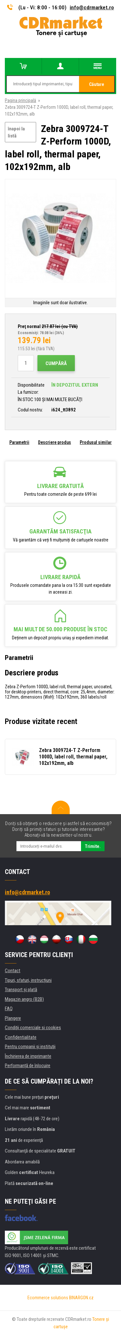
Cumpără (56, 363)
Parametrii (19, 442)
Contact (12, 970)
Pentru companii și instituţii (30, 1046)
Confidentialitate (20, 1037)
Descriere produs (54, 442)
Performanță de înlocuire (27, 1065)
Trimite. (93, 846)
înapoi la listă (16, 132)
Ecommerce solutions (47, 1297)
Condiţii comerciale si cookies (33, 1027)
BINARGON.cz (81, 1297)
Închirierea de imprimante (28, 1056)
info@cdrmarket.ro (92, 7)
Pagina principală (20, 100)
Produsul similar (96, 442)
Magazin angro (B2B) (24, 999)
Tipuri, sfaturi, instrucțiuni (28, 980)
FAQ (9, 1008)
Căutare (96, 84)
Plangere (13, 1018)
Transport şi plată (21, 989)
